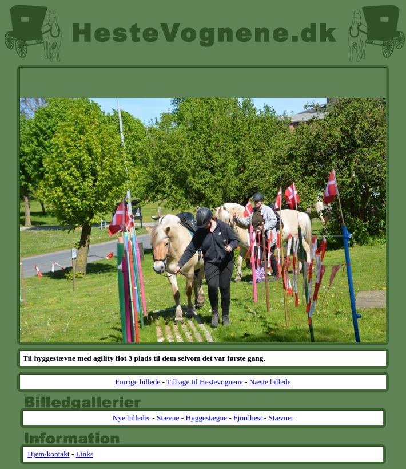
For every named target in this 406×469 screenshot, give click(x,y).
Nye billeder (131, 417)
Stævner (281, 417)
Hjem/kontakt (48, 454)
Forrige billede (137, 381)
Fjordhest (247, 417)
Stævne (168, 417)
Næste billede (270, 381)
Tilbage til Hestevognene (204, 381)
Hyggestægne (206, 417)
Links (84, 454)
